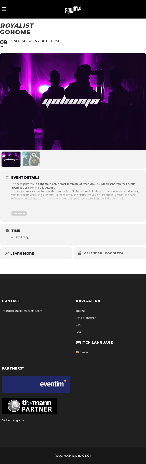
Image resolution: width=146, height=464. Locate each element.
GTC (78, 324)
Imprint (80, 310)
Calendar (93, 253)
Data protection (86, 317)
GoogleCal (115, 253)
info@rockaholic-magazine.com (22, 310)
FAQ (78, 332)
